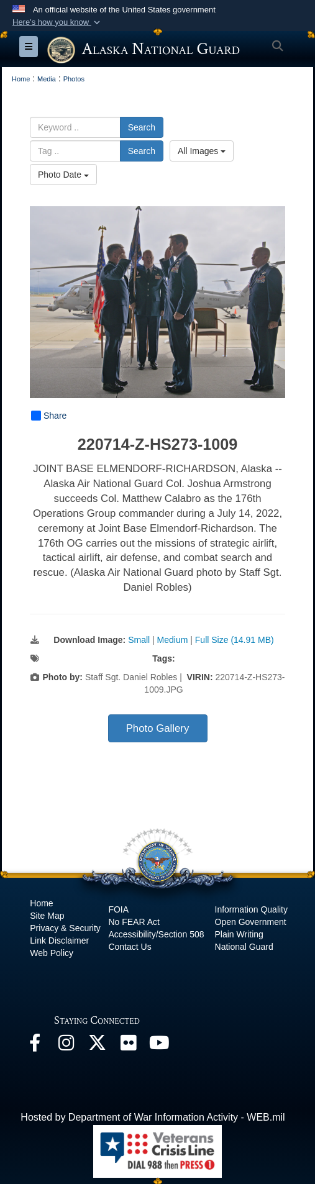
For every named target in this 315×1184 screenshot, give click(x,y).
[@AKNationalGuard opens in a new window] (96, 1046)
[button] (57, 22)
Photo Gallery (157, 728)
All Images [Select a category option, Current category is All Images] (202, 151)
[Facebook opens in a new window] (34, 1046)
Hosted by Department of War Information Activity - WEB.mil (153, 1117)
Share (48, 416)
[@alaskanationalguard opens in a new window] (65, 1046)
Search (141, 127)
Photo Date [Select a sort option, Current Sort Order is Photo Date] (63, 175)
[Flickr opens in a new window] (128, 1046)
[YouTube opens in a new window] (159, 1046)
